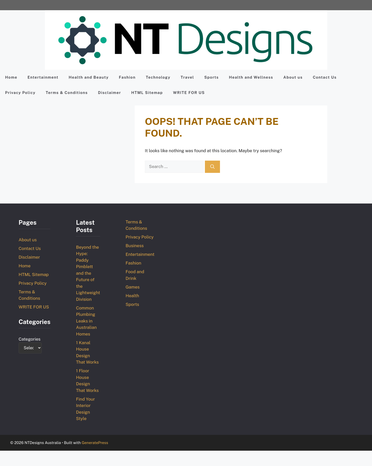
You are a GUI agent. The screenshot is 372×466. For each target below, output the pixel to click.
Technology (158, 77)
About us (293, 77)
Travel (187, 77)
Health (132, 295)
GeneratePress (95, 442)
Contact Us (324, 77)
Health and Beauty (89, 77)
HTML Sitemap (147, 92)
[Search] (212, 167)
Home (11, 77)
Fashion (127, 77)
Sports (211, 77)
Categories (30, 339)
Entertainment (43, 77)
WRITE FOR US (189, 92)
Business (135, 245)
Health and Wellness (251, 77)
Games (133, 287)
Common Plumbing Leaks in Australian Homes (86, 321)
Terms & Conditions (67, 92)
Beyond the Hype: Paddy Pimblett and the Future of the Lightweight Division (88, 273)
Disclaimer (109, 92)
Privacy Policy (20, 92)
